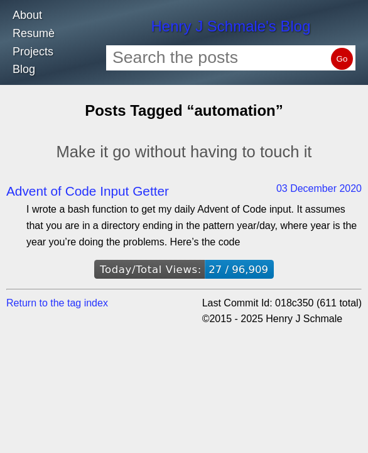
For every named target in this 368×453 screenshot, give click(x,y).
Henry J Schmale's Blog (230, 26)
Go (342, 59)
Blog (24, 69)
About (27, 15)
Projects (33, 51)
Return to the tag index (57, 303)
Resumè (34, 33)
